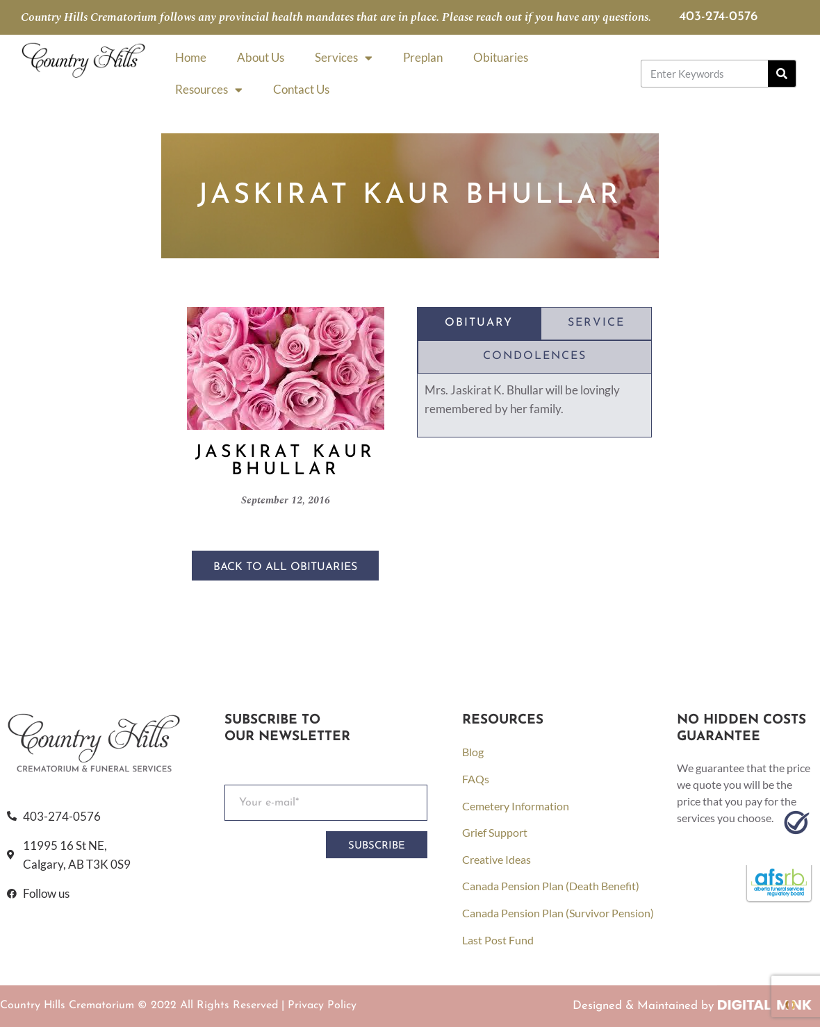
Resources (209, 90)
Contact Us (301, 89)
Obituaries (500, 57)
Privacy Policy (322, 1005)
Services (343, 58)
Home (190, 57)
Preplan (423, 57)
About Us (260, 57)
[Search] (782, 73)
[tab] (479, 323)
